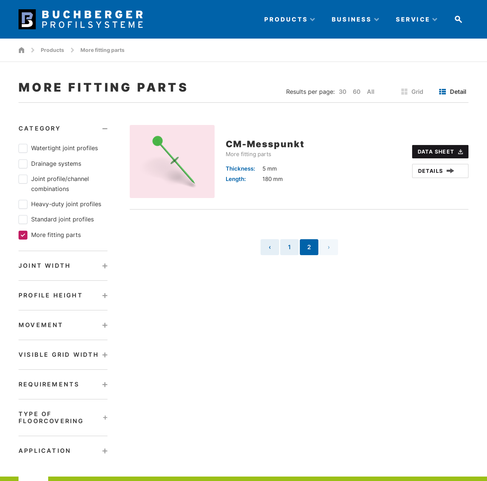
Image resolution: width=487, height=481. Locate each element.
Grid (412, 91)
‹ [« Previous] (270, 247)
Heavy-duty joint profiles (60, 204)
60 (357, 91)
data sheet (440, 151)
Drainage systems (50, 163)
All (370, 91)
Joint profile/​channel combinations (54, 183)
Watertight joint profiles (58, 148)
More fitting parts (50, 235)
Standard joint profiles (56, 219)
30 (343, 91)
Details (436, 171)
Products (52, 50)
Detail (452, 91)
